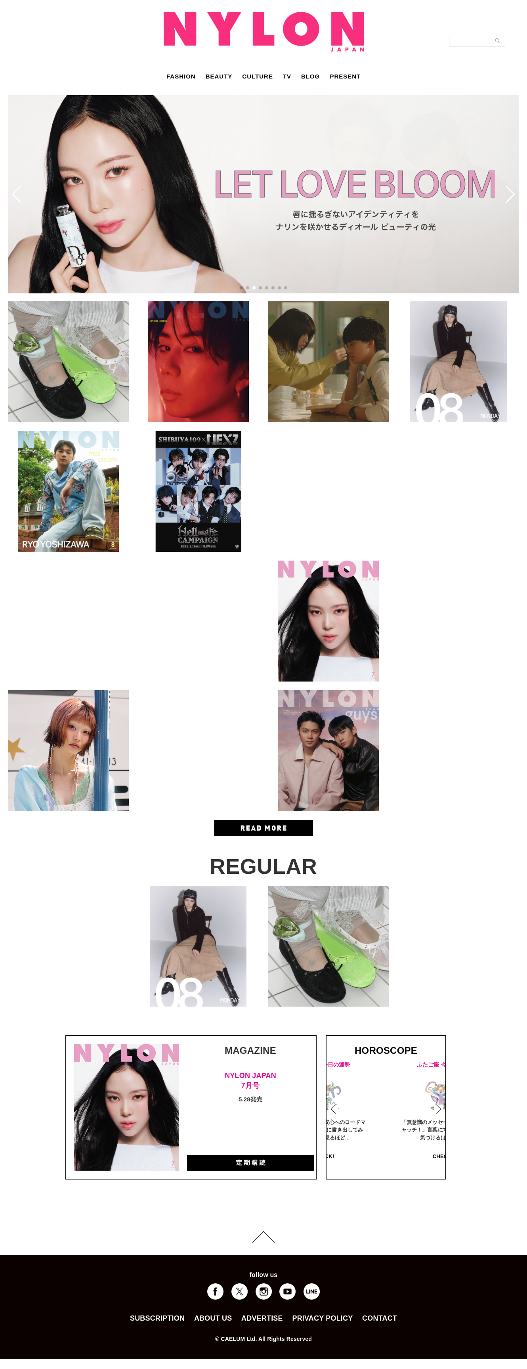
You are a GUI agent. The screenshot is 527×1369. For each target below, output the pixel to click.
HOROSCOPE (386, 1050)
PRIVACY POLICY (322, 1318)
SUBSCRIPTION (157, 1318)
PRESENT (345, 76)
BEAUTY (219, 76)
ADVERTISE (262, 1318)
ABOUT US (213, 1318)
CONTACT (379, 1318)
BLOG (310, 76)
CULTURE (257, 76)
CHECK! (388, 1156)
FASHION (181, 76)
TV (287, 76)
